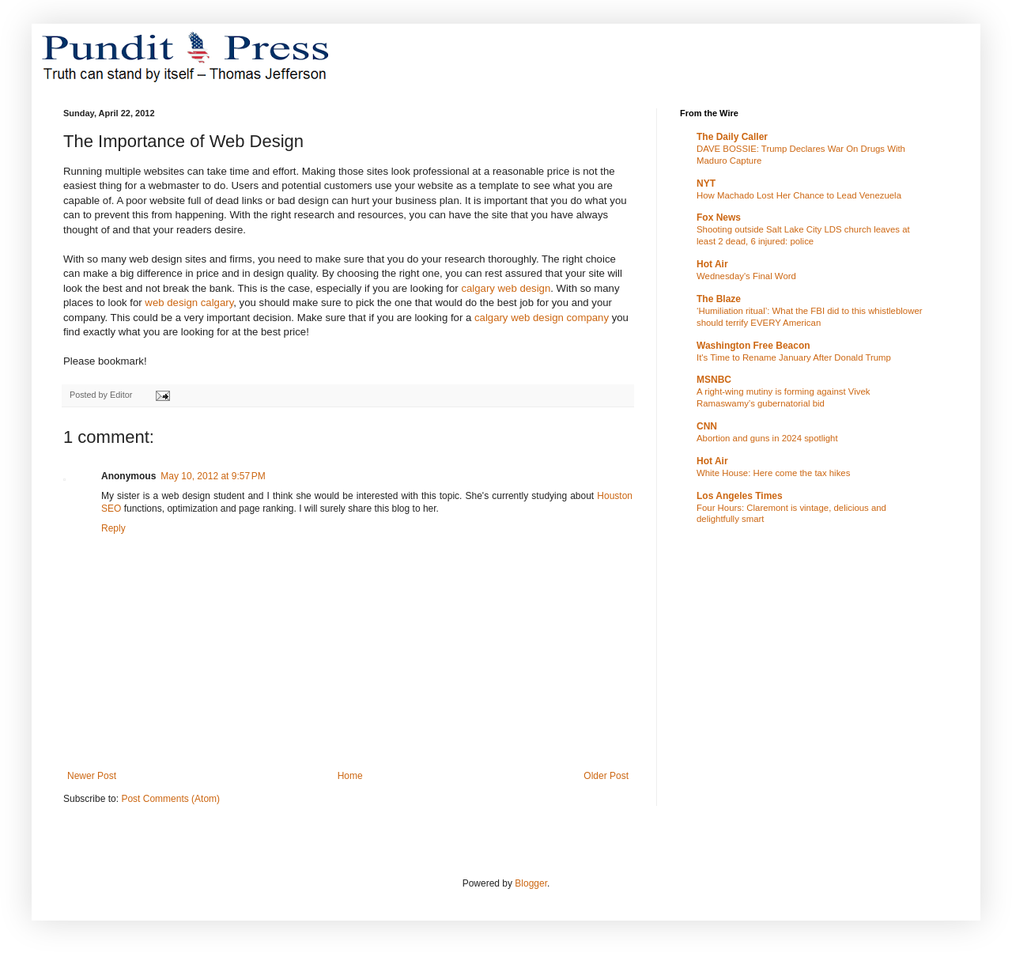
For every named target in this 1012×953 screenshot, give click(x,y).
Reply (113, 528)
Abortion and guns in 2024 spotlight (767, 438)
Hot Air (712, 264)
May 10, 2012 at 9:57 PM (212, 476)
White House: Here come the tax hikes (773, 473)
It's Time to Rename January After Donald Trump (794, 357)
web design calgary (189, 302)
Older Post (606, 775)
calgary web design (505, 288)
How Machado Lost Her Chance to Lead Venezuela (799, 195)
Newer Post (91, 775)
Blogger (531, 883)
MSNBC (714, 379)
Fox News (719, 217)
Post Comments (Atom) (170, 798)
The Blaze (719, 298)
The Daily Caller (732, 136)
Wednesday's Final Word (746, 276)
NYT (706, 183)
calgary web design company (543, 317)
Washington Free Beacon (753, 345)
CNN (707, 426)
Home (350, 775)
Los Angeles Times (740, 495)
